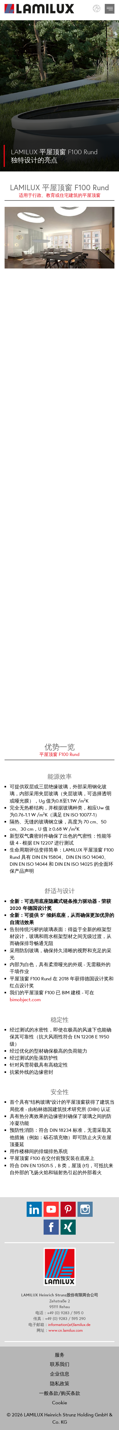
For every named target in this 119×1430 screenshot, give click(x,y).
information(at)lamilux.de (69, 1324)
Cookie (59, 1402)
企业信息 (59, 1374)
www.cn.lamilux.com (65, 1330)
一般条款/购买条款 (59, 1393)
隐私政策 (59, 1383)
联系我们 (59, 1364)
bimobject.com (25, 999)
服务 (59, 1355)
